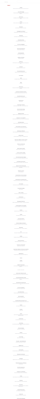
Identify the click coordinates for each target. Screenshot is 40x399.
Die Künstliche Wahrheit (21, 193)
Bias (21, 205)
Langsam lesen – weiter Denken (21, 360)
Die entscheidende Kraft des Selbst (21, 383)
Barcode (21, 228)
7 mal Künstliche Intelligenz (21, 166)
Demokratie (21, 336)
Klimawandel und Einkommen (21, 313)
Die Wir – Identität (21, 170)
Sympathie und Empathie (21, 51)
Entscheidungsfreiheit (21, 47)
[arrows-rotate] (19, 395)
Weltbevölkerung (21, 224)
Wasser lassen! (21, 15)
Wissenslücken (21, 201)
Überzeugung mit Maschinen (21, 178)
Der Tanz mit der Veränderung (21, 352)
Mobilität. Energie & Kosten (21, 234)
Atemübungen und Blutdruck (21, 116)
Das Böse (21, 230)
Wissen (21, 73)
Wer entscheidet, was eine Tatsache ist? (21, 112)
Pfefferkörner (21, 55)
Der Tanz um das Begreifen (21, 39)
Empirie (21, 277)
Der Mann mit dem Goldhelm (21, 375)
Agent (21, 69)
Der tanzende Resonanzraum (21, 63)
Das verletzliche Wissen (21, 258)
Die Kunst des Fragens (21, 290)
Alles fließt (21, 273)
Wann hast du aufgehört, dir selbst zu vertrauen (21, 123)
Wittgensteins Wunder (21, 100)
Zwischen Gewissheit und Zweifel (21, 379)
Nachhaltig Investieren (21, 108)
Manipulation (21, 24)
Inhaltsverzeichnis (21, 89)
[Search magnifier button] (17, 1)
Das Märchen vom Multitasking (21, 328)
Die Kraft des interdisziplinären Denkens (21, 81)
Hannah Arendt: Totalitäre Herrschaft (21, 241)
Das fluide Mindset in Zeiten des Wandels (21, 155)
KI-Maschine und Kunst (21, 151)
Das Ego (21, 332)
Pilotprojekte (21, 317)
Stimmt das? (21, 59)
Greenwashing (21, 285)
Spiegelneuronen (21, 305)
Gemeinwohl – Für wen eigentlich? (21, 104)
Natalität (21, 269)
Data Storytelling (21, 309)
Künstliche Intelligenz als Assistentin (21, 197)
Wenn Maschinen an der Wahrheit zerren (21, 159)
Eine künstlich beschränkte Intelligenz (21, 139)
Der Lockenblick (21, 67)
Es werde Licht (21, 348)
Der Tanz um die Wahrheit (21, 254)
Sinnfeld (21, 356)
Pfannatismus (21, 340)
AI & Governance (21, 174)
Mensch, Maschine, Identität (21, 131)
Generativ (21, 294)
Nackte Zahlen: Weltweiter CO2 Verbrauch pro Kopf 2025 (21, 220)
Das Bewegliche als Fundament (21, 28)
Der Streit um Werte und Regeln (21, 135)
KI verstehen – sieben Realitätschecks (21, 301)
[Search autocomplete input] (20, 1)
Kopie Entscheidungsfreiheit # (21, 43)
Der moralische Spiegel (21, 10)
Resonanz (21, 371)
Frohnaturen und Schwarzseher (21, 216)
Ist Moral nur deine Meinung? (21, 127)
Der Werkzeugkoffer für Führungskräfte (21, 182)
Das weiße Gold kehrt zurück (21, 85)
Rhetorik (21, 19)
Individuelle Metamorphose (21, 344)
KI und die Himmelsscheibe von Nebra (21, 245)
